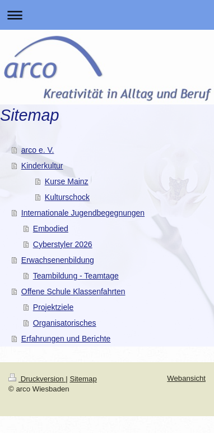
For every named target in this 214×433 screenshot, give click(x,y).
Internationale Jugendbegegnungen (83, 212)
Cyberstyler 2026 (62, 244)
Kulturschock (67, 197)
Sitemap (82, 379)
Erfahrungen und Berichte (66, 338)
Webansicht (186, 378)
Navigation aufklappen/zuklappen (107, 15)
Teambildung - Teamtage (76, 275)
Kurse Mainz (67, 181)
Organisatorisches (64, 322)
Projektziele (53, 307)
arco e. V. (37, 149)
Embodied (50, 228)
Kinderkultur (42, 165)
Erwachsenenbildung (57, 260)
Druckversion (37, 379)
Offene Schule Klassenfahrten (73, 291)
